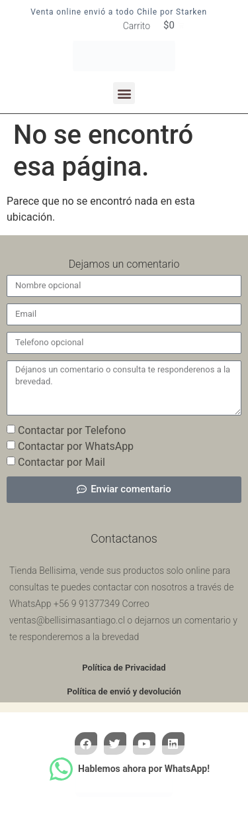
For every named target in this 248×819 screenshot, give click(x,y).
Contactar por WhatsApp (76, 445)
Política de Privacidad (123, 668)
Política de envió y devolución (124, 691)
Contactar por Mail (61, 461)
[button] (124, 93)
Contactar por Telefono (72, 429)
